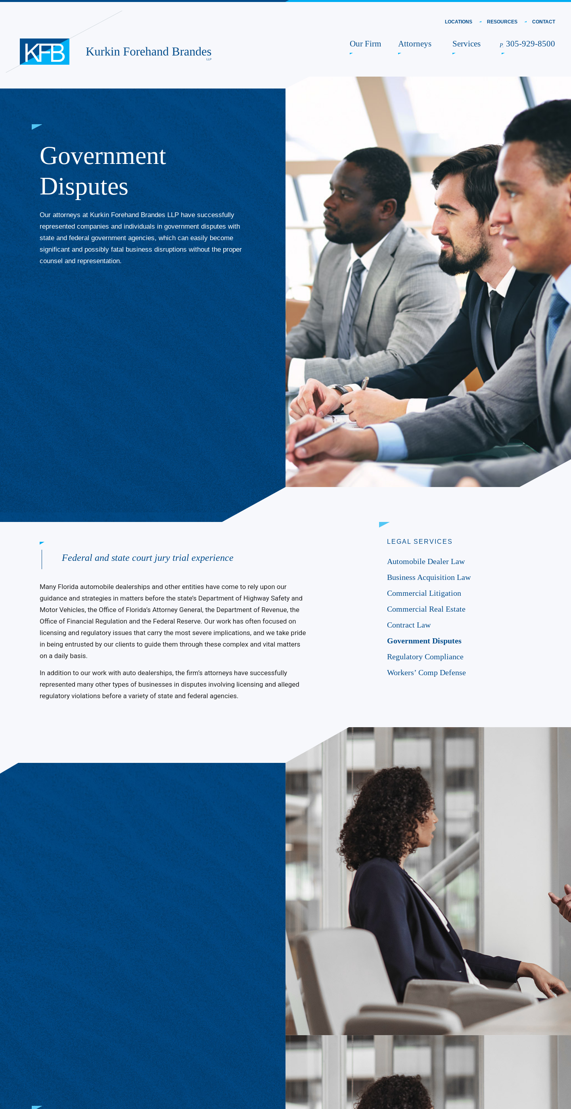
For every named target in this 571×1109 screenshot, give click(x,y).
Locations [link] (458, 22)
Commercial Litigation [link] (424, 593)
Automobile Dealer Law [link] (428, 561)
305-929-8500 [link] (528, 43)
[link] (44, 52)
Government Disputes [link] (424, 640)
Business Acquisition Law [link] (429, 577)
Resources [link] (502, 22)
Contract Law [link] (409, 625)
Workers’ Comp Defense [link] (426, 672)
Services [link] (467, 43)
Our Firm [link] (365, 43)
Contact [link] (543, 22)
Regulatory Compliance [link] (425, 656)
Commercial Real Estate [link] (426, 609)
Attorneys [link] (415, 43)
